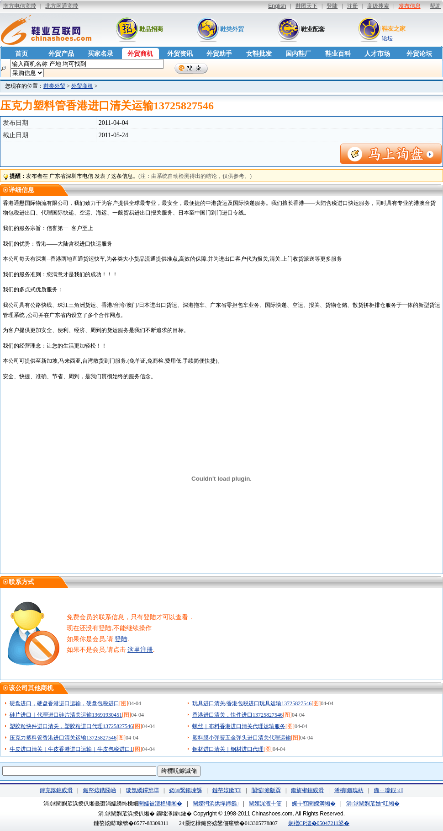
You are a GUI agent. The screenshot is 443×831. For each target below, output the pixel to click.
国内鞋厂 (298, 53)
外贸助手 (219, 53)
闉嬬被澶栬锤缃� (160, 803)
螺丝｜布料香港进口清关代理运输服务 (238, 726)
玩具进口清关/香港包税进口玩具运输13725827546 (251, 703)
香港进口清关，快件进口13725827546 (237, 715)
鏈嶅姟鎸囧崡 (99, 790)
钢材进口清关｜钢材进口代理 (228, 749)
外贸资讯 (180, 53)
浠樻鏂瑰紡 (349, 790)
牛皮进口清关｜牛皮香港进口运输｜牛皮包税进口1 (71, 749)
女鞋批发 (259, 53)
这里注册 (140, 649)
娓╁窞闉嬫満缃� (314, 803)
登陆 (121, 639)
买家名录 (100, 53)
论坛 (387, 38)
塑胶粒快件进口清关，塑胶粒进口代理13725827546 (71, 726)
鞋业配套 (313, 29)
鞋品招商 (151, 29)
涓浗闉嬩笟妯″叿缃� (373, 803)
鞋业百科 (338, 53)
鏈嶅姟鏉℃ (226, 790)
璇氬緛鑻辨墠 (142, 790)
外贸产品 (61, 53)
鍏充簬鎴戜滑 (56, 790)
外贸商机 (140, 53)
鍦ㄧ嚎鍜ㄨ (388, 790)
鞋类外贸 (232, 29)
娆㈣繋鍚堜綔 (185, 790)
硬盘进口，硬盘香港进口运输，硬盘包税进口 (64, 703)
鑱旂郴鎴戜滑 (307, 790)
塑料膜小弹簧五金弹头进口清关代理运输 (241, 737)
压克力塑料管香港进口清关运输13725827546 (63, 737)
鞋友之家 (394, 28)
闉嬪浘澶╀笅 (265, 803)
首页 (21, 53)
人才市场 (377, 53)
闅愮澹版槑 (266, 790)
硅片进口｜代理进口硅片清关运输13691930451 (66, 715)
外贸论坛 (419, 53)
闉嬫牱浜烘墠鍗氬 (215, 803)
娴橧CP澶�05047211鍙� (318, 823)
